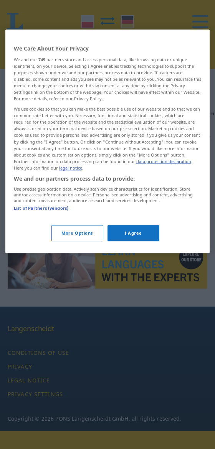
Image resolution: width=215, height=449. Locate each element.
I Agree (133, 247)
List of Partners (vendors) (41, 222)
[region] (107, 155)
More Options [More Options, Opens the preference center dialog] (77, 247)
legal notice (70, 182)
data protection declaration (163, 175)
